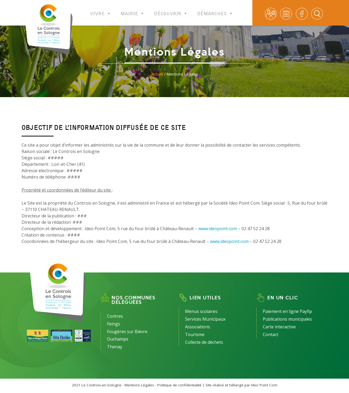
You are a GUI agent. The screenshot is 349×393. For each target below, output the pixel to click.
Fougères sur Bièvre (127, 331)
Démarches (215, 10)
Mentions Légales (139, 385)
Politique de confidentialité (179, 385)
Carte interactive (279, 327)
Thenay (114, 347)
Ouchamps (117, 339)
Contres (115, 316)
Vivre (100, 10)
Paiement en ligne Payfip (287, 311)
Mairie (133, 10)
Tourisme (194, 334)
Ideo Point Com (264, 385)
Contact (270, 334)
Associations (197, 327)
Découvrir (171, 10)
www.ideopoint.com (217, 228)
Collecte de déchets (204, 342)
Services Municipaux (205, 319)
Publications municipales (287, 319)
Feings (113, 324)
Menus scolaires (201, 311)
